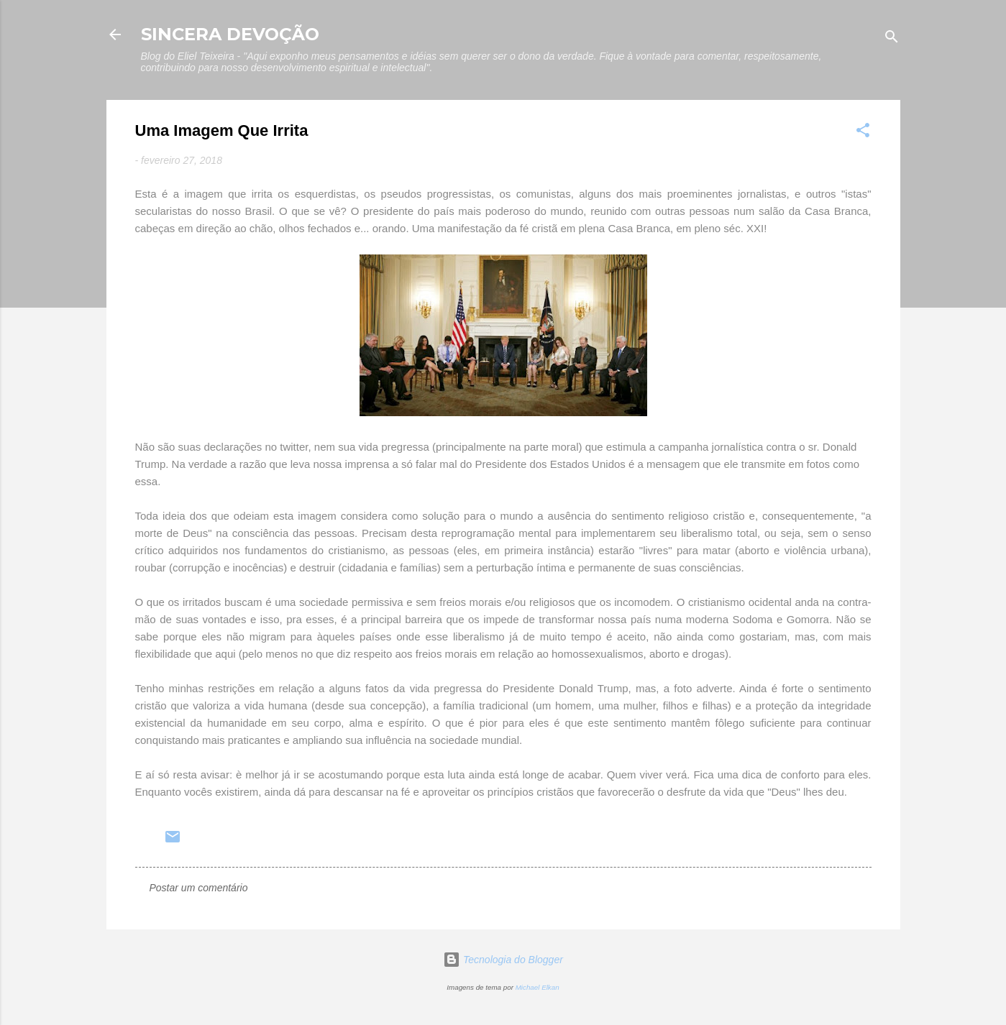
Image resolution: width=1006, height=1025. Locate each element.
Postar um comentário (199, 887)
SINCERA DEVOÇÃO (230, 34)
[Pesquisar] (891, 39)
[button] (863, 132)
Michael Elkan (537, 987)
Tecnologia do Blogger (503, 959)
